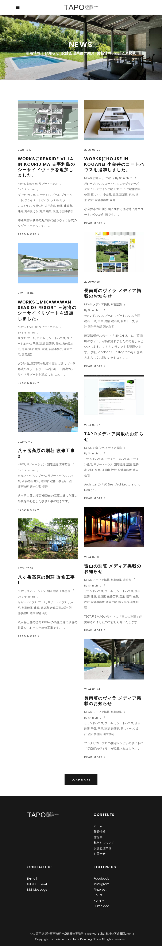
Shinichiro (28, 189)
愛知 (58, 344)
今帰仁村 (38, 206)
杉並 (91, 470)
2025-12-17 (24, 150)
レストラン (24, 206)
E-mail (32, 878)
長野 (45, 487)
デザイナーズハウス (117, 459)
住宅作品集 (133, 189)
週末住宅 (108, 327)
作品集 (98, 837)
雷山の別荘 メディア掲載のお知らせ (112, 568)
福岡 (129, 597)
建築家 (68, 206)
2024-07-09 (25, 568)
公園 (87, 195)
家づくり (96, 195)
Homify (99, 900)
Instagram (101, 884)
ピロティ (119, 189)
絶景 (49, 211)
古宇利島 (50, 206)
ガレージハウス (93, 184)
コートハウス (113, 184)
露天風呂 (27, 355)
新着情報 (99, 832)
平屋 (100, 321)
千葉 (93, 321)
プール (56, 195)
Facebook (101, 878)
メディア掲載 (101, 304)
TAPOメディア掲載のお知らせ (114, 436)
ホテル (54, 200)
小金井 (107, 195)
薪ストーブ (127, 321)
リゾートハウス (123, 316)
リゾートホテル (48, 184)
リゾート (65, 200)
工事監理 (64, 464)
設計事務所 (66, 211)
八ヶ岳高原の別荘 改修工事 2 (46, 453)
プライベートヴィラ (36, 200)
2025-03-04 (26, 293)
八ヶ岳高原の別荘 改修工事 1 (46, 580)
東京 (131, 195)
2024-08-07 (92, 425)
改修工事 (55, 481)
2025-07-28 (92, 281)
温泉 (31, 349)
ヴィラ (22, 195)
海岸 (42, 211)
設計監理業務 (102, 848)
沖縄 (20, 211)
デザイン (89, 189)
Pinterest (100, 889)
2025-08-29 (92, 150)
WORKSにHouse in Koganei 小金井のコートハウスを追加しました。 (114, 164)
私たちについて (104, 843)
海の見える (31, 211)
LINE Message (37, 889)
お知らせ (32, 184)
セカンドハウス (93, 316)
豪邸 (112, 200)
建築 (60, 206)
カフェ (31, 195)
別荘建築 (116, 304)
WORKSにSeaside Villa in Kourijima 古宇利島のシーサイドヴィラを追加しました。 (46, 167)
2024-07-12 (25, 441)
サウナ (22, 338)
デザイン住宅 (104, 189)
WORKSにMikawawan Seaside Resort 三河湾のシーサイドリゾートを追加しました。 (47, 310)
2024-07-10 (91, 557)
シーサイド (43, 195)
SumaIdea (101, 906)
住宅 (108, 178)
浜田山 (106, 470)
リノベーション (36, 464)
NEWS (21, 184)
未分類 (127, 580)
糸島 (135, 597)
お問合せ (99, 854)
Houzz (98, 895)
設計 (55, 211)
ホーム (98, 826)
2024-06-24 (92, 689)
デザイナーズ (130, 184)
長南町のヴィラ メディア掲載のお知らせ (112, 293)
